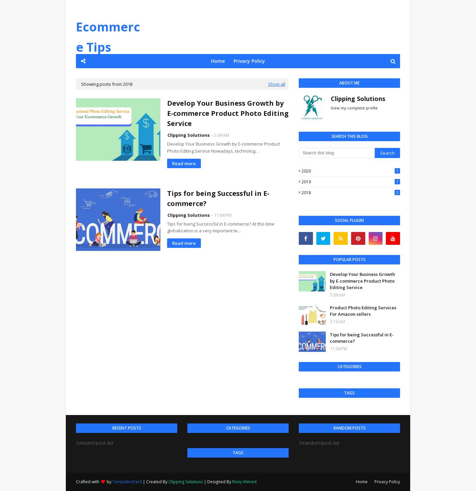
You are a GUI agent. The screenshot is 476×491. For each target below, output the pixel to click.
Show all (276, 84)
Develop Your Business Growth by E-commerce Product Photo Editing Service (228, 113)
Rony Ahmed (244, 482)
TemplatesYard (127, 482)
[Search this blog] (337, 153)
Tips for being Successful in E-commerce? (218, 198)
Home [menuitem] (218, 61)
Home (362, 482)
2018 (350, 193)
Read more (184, 163)
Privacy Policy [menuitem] (249, 61)
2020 (350, 171)
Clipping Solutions (188, 135)
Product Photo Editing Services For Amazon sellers (363, 311)
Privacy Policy (387, 482)
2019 (350, 182)
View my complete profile (354, 107)
